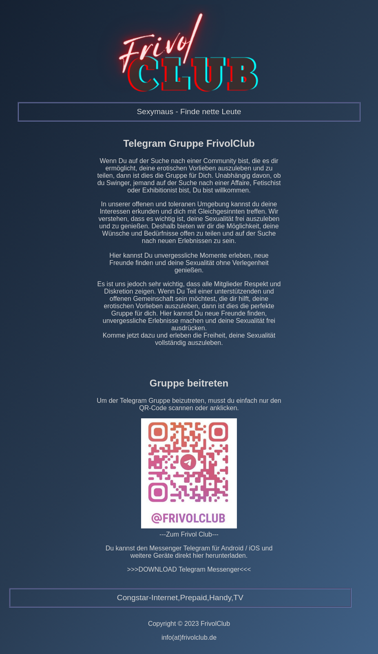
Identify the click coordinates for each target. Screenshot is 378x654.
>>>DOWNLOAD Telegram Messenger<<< (189, 569)
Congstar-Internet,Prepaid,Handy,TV (180, 597)
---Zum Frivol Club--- (189, 534)
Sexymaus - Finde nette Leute (189, 111)
